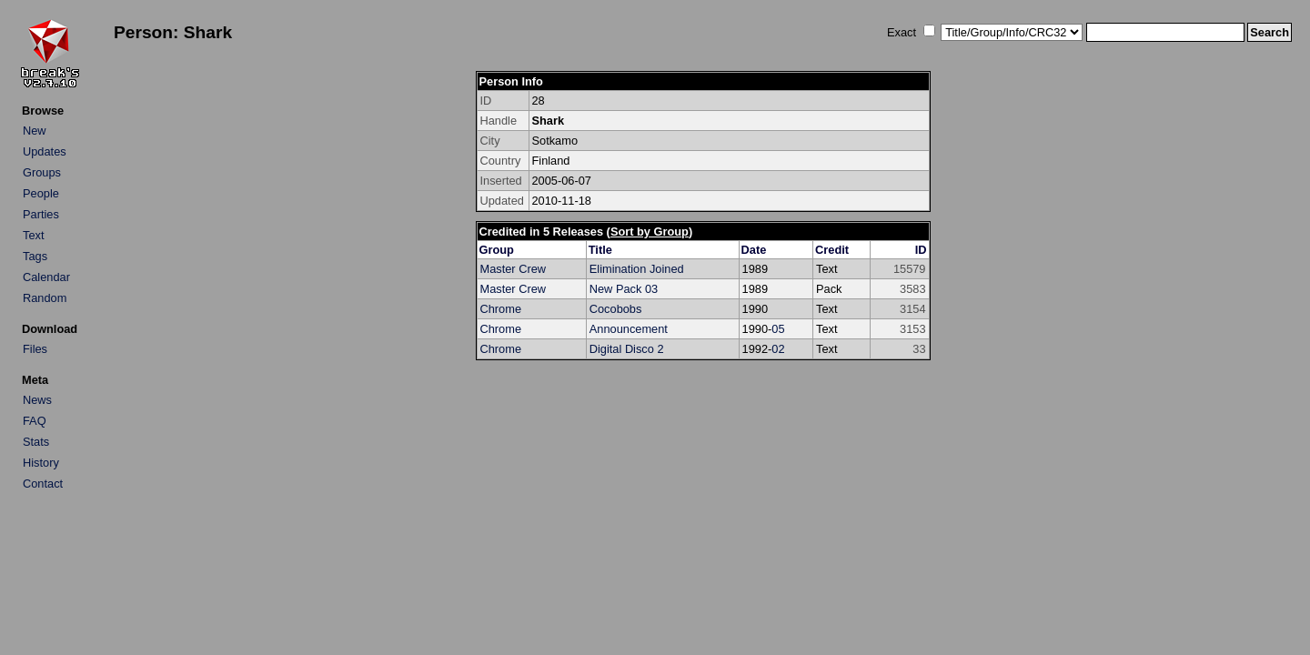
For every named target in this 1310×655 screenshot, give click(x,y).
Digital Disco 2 (627, 349)
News (37, 400)
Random (44, 298)
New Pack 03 (624, 289)
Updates (44, 151)
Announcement (629, 329)
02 (777, 349)
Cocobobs (616, 309)
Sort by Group (649, 231)
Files (35, 349)
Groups (42, 172)
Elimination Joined (637, 269)
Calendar (46, 277)
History (41, 462)
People (41, 193)
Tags (35, 256)
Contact (43, 483)
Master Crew (513, 269)
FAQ (34, 421)
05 (777, 329)
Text (33, 235)
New (34, 130)
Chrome (501, 309)
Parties (41, 214)
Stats (36, 441)
